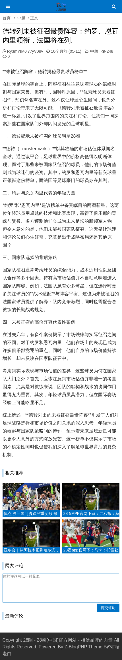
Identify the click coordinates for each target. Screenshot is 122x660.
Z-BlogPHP (75, 646)
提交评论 (108, 608)
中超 (21, 18)
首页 (7, 18)
